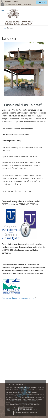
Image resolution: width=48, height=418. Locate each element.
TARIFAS (41, 2)
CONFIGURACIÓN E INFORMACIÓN (25, 413)
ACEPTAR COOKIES (25, 409)
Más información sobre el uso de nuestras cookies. (23, 405)
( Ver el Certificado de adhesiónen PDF (18, 298)
